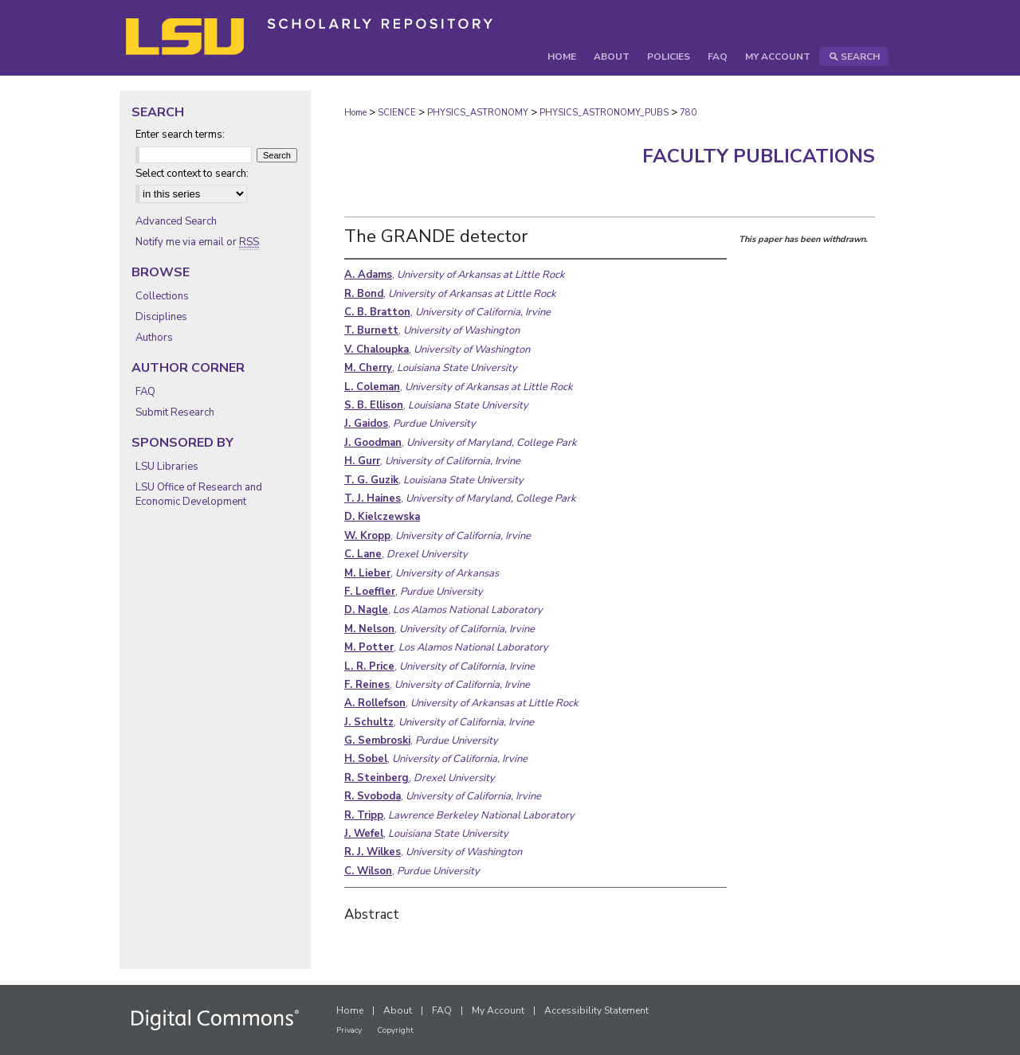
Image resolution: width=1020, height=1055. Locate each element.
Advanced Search (176, 221)
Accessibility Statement (596, 1010)
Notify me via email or (197, 242)
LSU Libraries (166, 466)
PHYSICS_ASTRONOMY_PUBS (604, 113)
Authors (154, 337)
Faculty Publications (758, 156)
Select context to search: (192, 173)
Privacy (349, 1030)
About (397, 1010)
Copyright (395, 1030)
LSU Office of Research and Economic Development (198, 494)
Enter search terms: (180, 134)
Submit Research (174, 412)
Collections (162, 296)
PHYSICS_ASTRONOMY (477, 113)
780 (688, 113)
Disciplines (161, 317)
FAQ (145, 392)
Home (355, 113)
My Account (498, 1010)
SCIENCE (397, 113)
